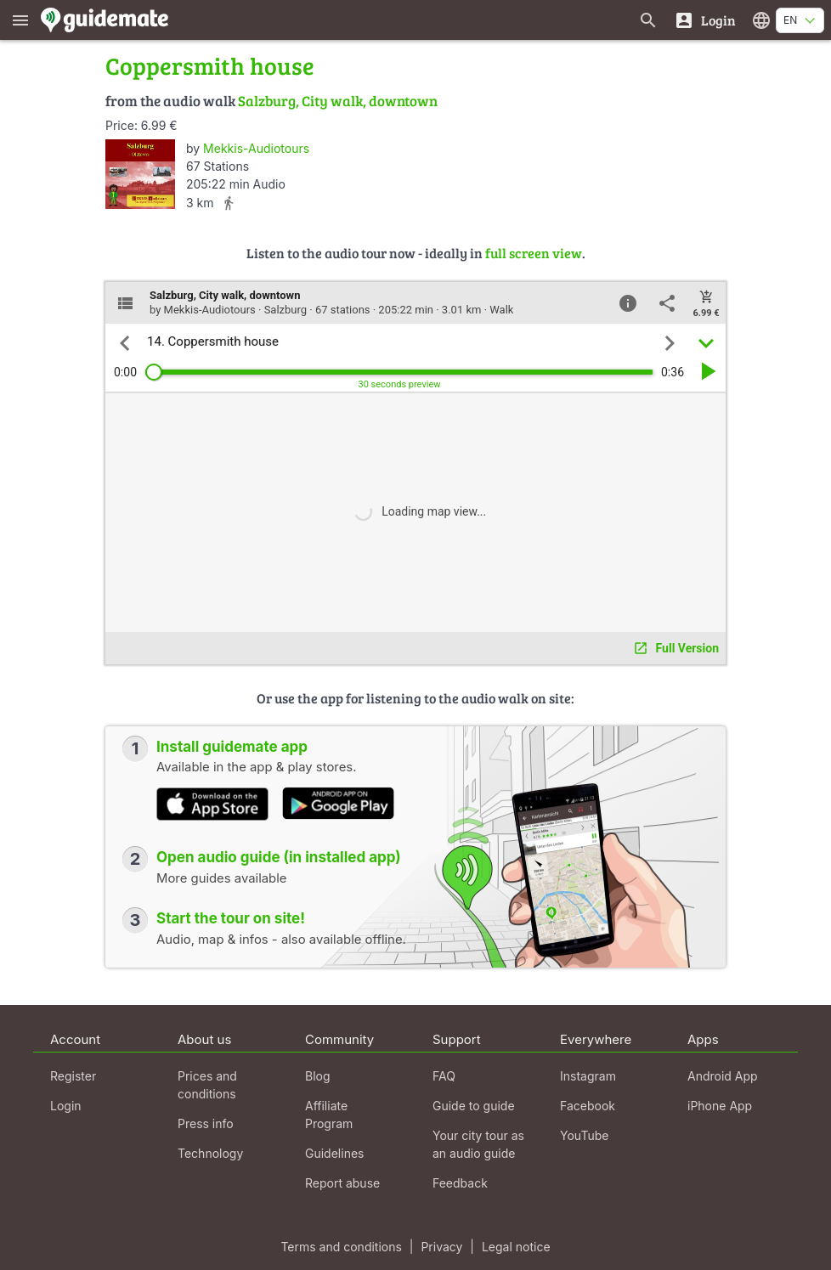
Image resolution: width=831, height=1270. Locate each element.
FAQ (443, 1076)
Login (66, 1105)
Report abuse (342, 1183)
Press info (206, 1123)
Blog (318, 1076)
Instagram (588, 1076)
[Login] (705, 20)
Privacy (441, 1246)
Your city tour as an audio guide (478, 1144)
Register (73, 1076)
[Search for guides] (648, 20)
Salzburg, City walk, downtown (338, 100)
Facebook (587, 1105)
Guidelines (334, 1153)
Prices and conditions (207, 1085)
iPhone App (719, 1105)
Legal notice (516, 1246)
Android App (722, 1076)
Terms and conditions (340, 1246)
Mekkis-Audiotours (256, 148)
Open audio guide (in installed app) (278, 857)
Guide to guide (473, 1105)
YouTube (584, 1135)
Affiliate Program (329, 1114)
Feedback (460, 1183)
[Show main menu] (20, 20)
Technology (210, 1153)
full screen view (533, 253)
